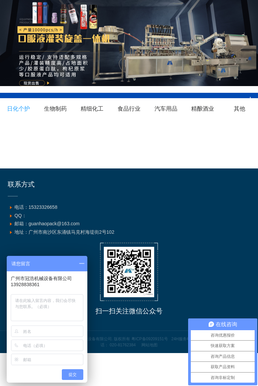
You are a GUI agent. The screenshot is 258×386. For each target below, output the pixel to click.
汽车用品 (166, 109)
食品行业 (129, 109)
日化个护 (18, 109)
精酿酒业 (202, 109)
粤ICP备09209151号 (149, 339)
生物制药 (55, 109)
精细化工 (92, 109)
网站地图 (149, 345)
